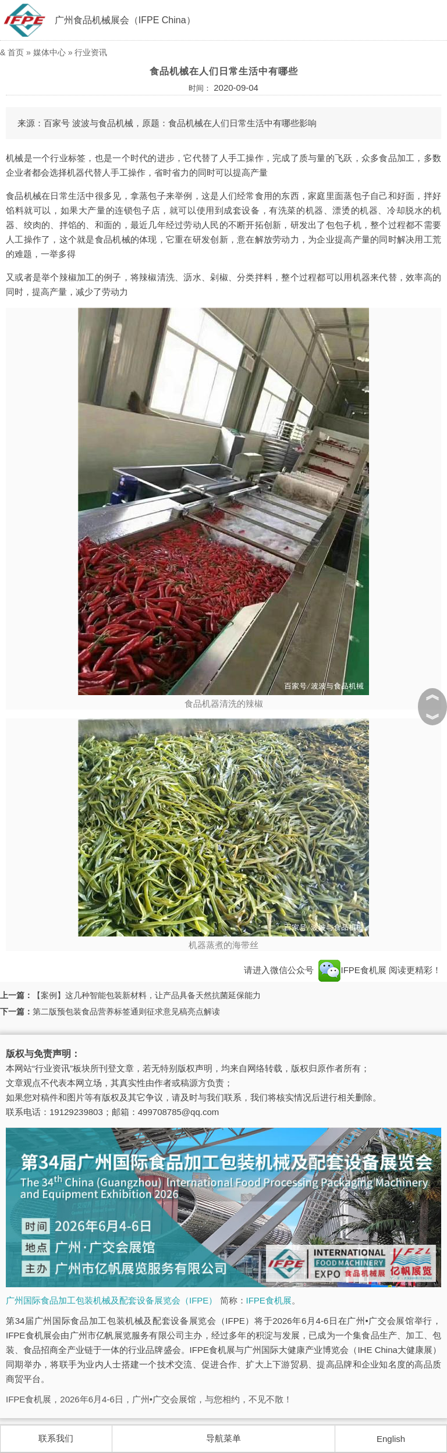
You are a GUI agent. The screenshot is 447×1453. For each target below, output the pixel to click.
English (391, 1439)
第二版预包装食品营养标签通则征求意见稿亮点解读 (126, 1011)
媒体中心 (49, 52)
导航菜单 (223, 1438)
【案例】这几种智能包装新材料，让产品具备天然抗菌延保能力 (147, 995)
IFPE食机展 (269, 1300)
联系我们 (55, 1438)
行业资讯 (90, 52)
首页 (16, 52)
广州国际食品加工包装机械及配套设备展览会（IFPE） (111, 1300)
